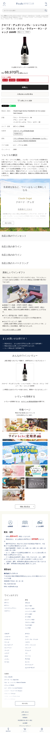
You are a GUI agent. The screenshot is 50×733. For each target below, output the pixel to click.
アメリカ (27, 659)
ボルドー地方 (28, 605)
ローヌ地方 (28, 617)
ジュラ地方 (28, 628)
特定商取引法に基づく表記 (25, 720)
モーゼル (6, 662)
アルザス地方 (28, 625)
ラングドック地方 (29, 619)
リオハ (27, 636)
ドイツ (6, 656)
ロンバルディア (8, 645)
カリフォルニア (29, 664)
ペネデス (27, 642)
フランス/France (18, 138)
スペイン (27, 633)
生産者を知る (18, 134)
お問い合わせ (25, 712)
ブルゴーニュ (31, 15)
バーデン (6, 659)
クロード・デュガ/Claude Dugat (23, 131)
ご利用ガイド (25, 715)
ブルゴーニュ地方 (29, 608)
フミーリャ (28, 656)
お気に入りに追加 (26, 100)
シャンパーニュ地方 (30, 611)
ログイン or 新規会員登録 (29, 401)
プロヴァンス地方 (29, 622)
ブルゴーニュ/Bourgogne (32, 138)
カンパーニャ (8, 647)
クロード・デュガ (7, 17)
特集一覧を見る (25, 506)
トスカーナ (7, 636)
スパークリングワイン (10, 608)
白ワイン (6, 605)
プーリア (6, 650)
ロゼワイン (7, 611)
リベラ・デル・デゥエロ (31, 639)
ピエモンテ (7, 639)
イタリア (6, 633)
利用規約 (25, 717)
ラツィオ (6, 642)
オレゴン (27, 662)
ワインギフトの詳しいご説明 (11, 329)
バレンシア (28, 647)
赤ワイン (15, 17)
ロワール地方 (28, 614)
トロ (26, 653)
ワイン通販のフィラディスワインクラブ (11, 15)
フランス (24, 15)
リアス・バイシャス (30, 645)
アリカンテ (28, 650)
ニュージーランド (29, 667)
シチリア (6, 653)
